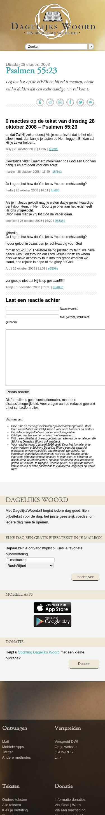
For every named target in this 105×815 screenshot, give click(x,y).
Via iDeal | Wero (68, 805)
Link (58, 757)
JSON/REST (65, 752)
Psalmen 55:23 (31, 71)
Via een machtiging (70, 810)
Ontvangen (14, 728)
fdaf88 (55, 190)
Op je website (66, 747)
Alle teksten (11, 805)
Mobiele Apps (13, 747)
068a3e (60, 220)
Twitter (7, 752)
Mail (5, 741)
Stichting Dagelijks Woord (39, 652)
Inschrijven (85, 577)
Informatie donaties (70, 799)
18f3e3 (57, 171)
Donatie (64, 786)
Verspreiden (68, 728)
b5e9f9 (54, 149)
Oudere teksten (14, 799)
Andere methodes (16, 757)
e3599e (53, 268)
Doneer (84, 664)
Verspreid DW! (66, 741)
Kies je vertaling (15, 810)
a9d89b (58, 287)
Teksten (11, 786)
